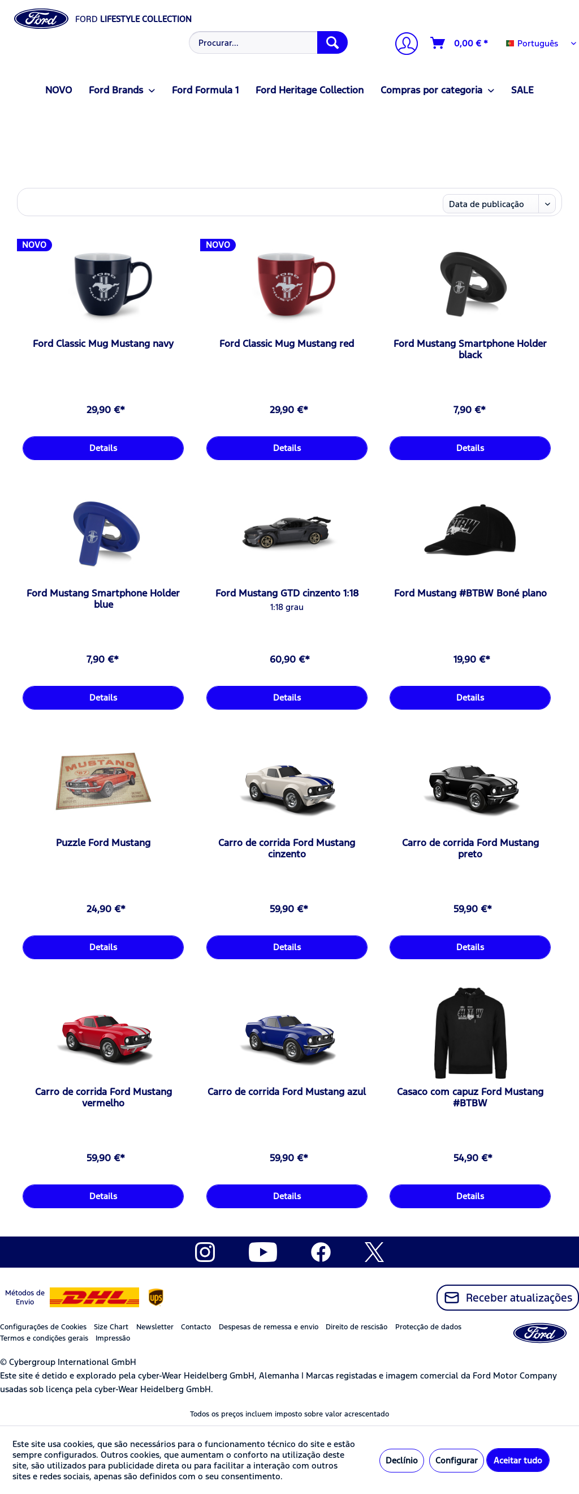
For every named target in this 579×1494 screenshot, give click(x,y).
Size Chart (111, 1327)
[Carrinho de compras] (460, 43)
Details (103, 448)
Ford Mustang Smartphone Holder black (470, 349)
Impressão (113, 1338)
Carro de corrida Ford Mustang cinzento (286, 848)
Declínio (402, 1460)
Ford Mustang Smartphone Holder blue (103, 598)
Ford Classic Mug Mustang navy (103, 343)
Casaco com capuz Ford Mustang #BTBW (470, 1097)
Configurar (456, 1460)
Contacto (196, 1327)
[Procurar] (332, 42)
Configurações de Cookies (43, 1327)
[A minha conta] (402, 45)
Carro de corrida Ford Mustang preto (470, 848)
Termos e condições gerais (44, 1338)
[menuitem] (267, 42)
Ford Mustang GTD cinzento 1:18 (286, 593)
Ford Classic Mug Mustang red (286, 343)
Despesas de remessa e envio (268, 1327)
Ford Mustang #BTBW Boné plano (470, 593)
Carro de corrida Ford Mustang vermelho (103, 1097)
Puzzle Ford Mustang (103, 842)
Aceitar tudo (518, 1460)
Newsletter (155, 1327)
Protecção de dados (428, 1327)
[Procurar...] (268, 42)
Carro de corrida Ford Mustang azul (287, 1091)
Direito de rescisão (356, 1327)
